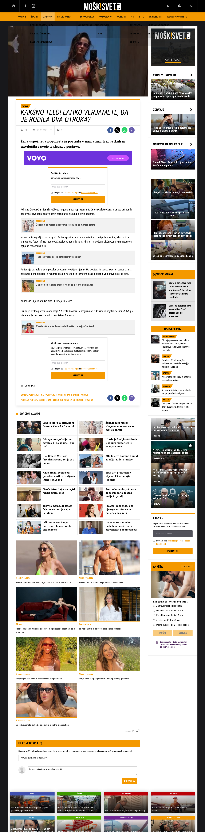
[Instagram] (34, 6)
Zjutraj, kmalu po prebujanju (169, 605)
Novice (22, 16)
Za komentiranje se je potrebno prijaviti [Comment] (82, 770)
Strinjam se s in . (76, 192)
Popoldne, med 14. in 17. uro (169, 615)
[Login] (168, 6)
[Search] (191, 6)
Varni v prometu (177, 16)
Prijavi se (77, 199)
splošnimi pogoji (72, 192)
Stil (141, 16)
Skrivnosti (155, 16)
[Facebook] (25, 6)
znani (49, 400)
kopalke (75, 395)
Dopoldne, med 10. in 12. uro (169, 610)
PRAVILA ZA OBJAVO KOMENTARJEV (34, 758)
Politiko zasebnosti (89, 192)
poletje (84, 395)
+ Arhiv (187, 566)
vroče (67, 395)
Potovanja (105, 16)
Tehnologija (86, 16)
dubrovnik (78, 400)
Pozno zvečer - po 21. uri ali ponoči (172, 624)
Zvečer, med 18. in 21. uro (168, 620)
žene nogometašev (62, 400)
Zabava (47, 16)
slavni (42, 400)
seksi (60, 395)
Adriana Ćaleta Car (30, 395)
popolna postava (29, 400)
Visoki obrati (65, 16)
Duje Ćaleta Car (49, 395)
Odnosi (121, 16)
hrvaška (89, 400)
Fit (132, 16)
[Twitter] (117, 130)
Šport (34, 16)
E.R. (26, 130)
